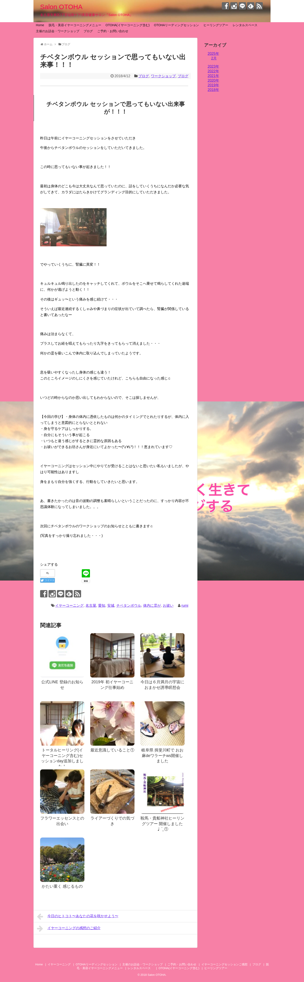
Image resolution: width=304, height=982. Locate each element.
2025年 (213, 53)
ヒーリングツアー (215, 25)
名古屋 (91, 605)
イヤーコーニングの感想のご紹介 (69, 928)
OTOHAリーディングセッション (176, 25)
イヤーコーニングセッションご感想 (224, 964)
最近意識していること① (112, 750)
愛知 (101, 605)
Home (40, 25)
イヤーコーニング (69, 605)
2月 (214, 58)
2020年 (213, 80)
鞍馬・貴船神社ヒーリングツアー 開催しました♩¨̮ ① (162, 823)
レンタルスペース (247, 25)
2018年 (213, 90)
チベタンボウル (128, 605)
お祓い (168, 605)
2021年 (213, 76)
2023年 (213, 66)
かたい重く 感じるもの (62, 886)
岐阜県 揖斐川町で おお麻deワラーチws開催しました (162, 755)
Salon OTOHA (61, 6)
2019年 (213, 85)
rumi (184, 605)
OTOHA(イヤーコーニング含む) (127, 25)
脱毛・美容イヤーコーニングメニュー (75, 25)
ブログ (88, 31)
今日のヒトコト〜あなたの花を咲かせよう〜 (77, 916)
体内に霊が (152, 605)
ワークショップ (163, 76)
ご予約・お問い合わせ (112, 31)
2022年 (213, 71)
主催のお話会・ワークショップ (57, 31)
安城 (110, 605)
